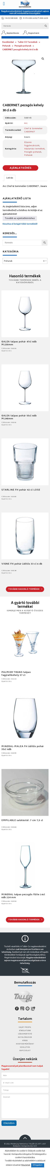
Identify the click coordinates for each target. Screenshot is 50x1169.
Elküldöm (9, 1123)
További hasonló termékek (25, 589)
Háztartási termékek (34, 148)
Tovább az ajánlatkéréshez (20, 218)
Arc (25, 123)
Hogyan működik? (25, 1044)
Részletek (25, 1165)
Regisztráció (33, 33)
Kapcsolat (25, 1050)
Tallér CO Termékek (27, 42)
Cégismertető (25, 1034)
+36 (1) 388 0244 (11, 18)
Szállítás (25, 1047)
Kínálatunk (25, 1030)
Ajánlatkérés (20, 168)
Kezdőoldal (8, 42)
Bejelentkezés (13, 33)
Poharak (6, 46)
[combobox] (25, 261)
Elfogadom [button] (38, 1165)
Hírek (25, 1040)
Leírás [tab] (9, 178)
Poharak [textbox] (24, 261)
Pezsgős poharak (23, 46)
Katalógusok (25, 1037)
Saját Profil (25, 1027)
